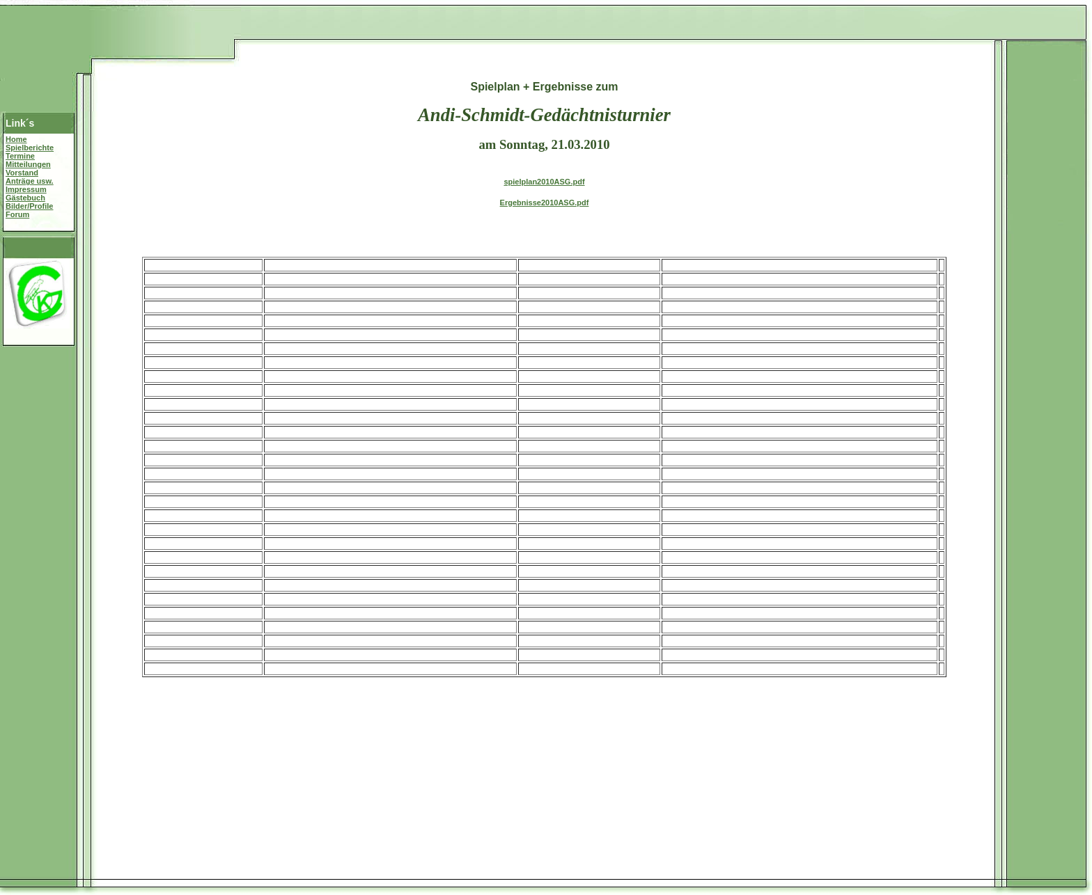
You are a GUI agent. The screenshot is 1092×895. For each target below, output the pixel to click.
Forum (17, 214)
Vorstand (22, 172)
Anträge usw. (30, 181)
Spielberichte (30, 147)
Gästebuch (25, 197)
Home (16, 139)
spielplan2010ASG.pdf (544, 181)
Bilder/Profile (29, 206)
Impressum (26, 189)
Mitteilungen (28, 164)
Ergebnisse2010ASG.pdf (544, 202)
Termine (20, 156)
